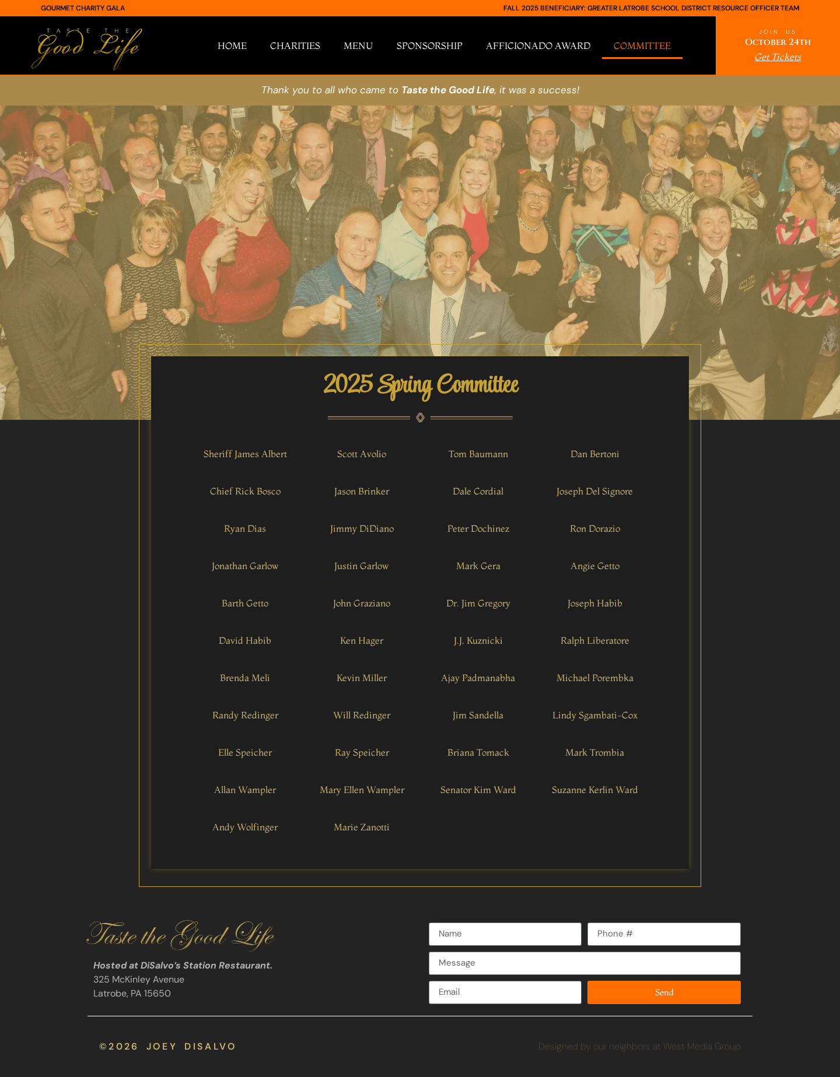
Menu (358, 45)
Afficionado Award (538, 45)
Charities (295, 45)
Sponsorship (430, 45)
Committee (642, 45)
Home (232, 45)
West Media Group (702, 1046)
